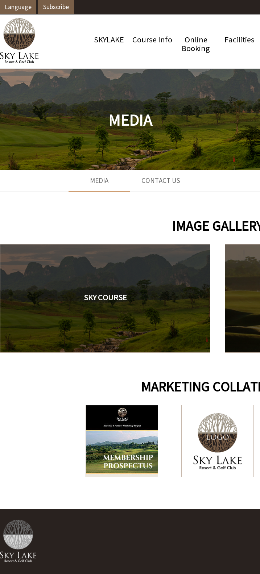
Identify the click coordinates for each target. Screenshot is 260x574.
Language (18, 7)
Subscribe (56, 7)
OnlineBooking (196, 44)
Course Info (152, 40)
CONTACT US (160, 181)
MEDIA (99, 181)
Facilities (239, 40)
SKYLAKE (109, 40)
